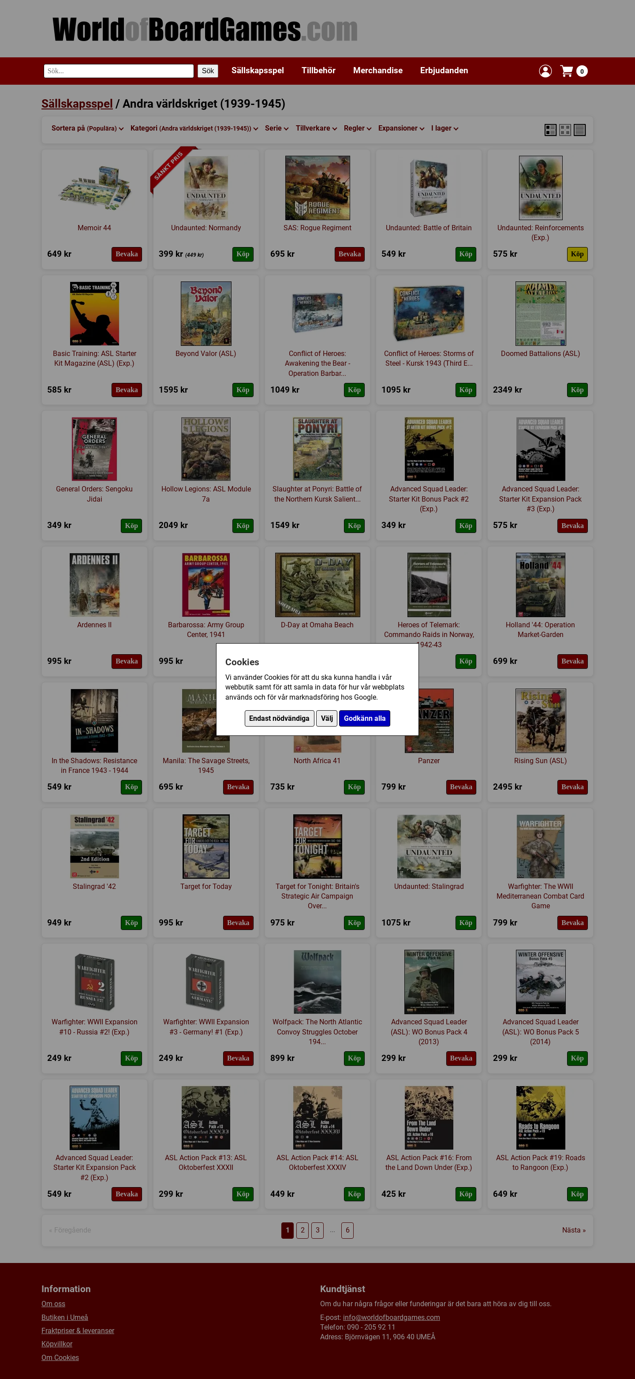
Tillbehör (319, 70)
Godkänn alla (365, 718)
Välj (327, 718)
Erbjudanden (444, 70)
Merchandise (378, 70)
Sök (208, 71)
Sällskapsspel (258, 70)
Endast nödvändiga (279, 718)
